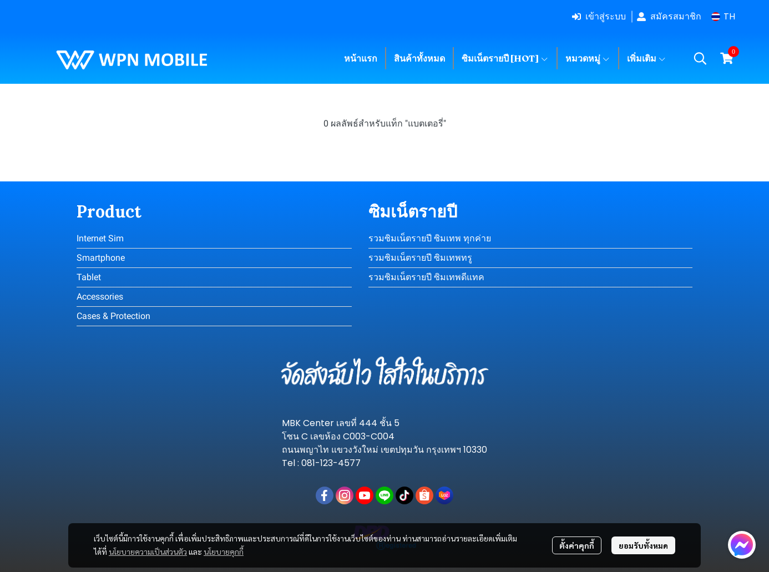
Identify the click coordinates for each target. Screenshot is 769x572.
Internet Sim (100, 238)
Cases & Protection (113, 316)
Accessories (100, 296)
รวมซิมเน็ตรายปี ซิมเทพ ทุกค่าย (429, 238)
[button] (723, 16)
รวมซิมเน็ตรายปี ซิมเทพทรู (420, 257)
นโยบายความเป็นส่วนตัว (148, 551)
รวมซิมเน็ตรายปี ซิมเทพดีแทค (426, 277)
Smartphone (101, 257)
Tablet (89, 277)
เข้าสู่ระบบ (599, 16)
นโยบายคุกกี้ (224, 551)
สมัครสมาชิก (669, 16)
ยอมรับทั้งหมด (643, 545)
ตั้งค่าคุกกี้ (576, 545)
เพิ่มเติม (646, 58)
